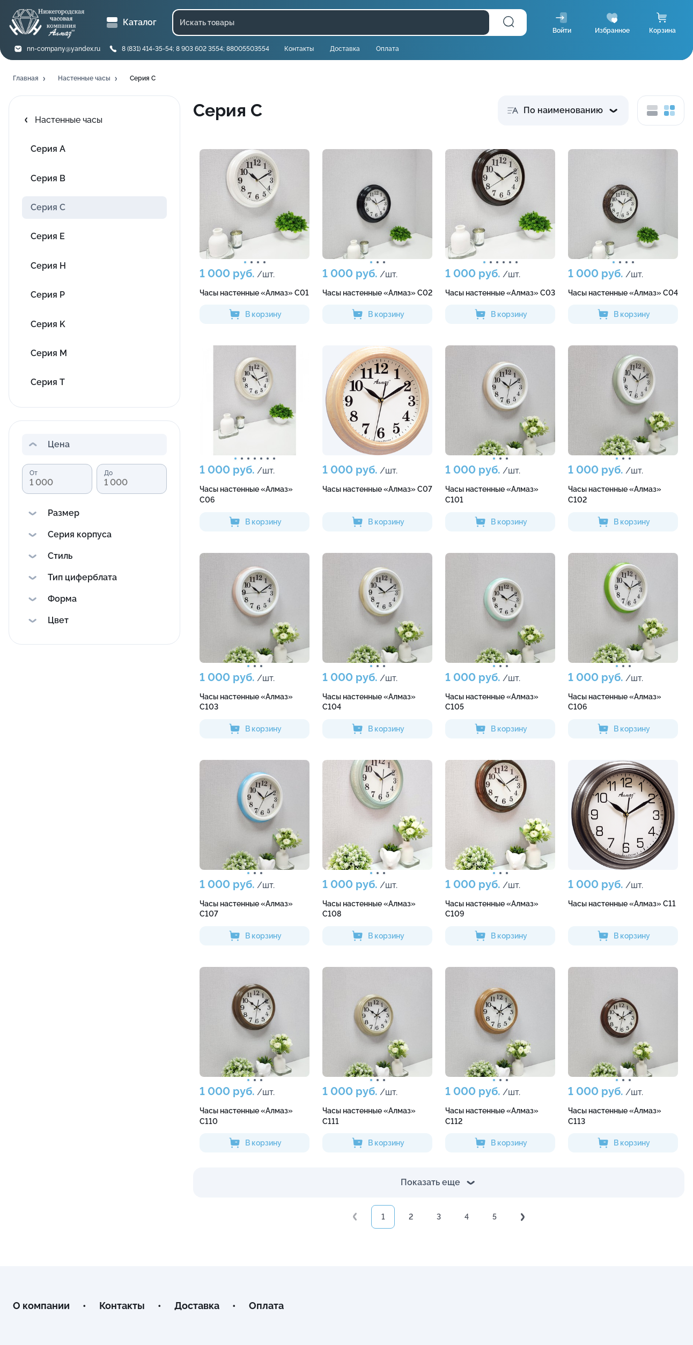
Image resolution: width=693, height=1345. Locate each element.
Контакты (299, 49)
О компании (41, 1305)
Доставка (345, 49)
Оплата (387, 49)
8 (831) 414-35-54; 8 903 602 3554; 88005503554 (195, 49)
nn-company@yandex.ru (63, 49)
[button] (30, 79)
